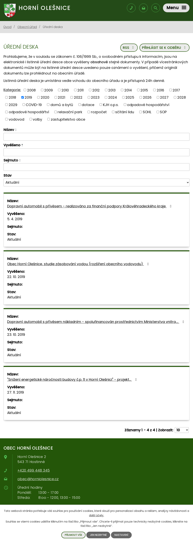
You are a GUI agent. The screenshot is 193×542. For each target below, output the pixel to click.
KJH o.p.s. (111, 104)
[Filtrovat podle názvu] (96, 137)
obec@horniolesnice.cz (38, 478)
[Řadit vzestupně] (16, 129)
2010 (65, 90)
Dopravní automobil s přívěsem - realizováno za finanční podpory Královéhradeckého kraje (90, 206)
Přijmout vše (73, 535)
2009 (48, 90)
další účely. (96, 515)
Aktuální (14, 239)
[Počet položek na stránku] (182, 430)
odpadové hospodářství (148, 104)
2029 (13, 104)
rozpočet (99, 112)
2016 (160, 90)
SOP (163, 112)
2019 (28, 97)
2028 (181, 97)
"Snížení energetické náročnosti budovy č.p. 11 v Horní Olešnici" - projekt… (72, 379)
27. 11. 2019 (15, 392)
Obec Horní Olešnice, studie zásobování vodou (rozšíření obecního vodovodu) (78, 263)
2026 (147, 97)
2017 (176, 90)
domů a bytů (61, 104)
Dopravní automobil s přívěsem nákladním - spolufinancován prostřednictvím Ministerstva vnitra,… (96, 321)
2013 (112, 90)
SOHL (147, 112)
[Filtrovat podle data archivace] (96, 167)
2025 (129, 97)
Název (8, 129)
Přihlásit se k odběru (164, 47)
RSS (129, 47)
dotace (88, 104)
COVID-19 (34, 104)
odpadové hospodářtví (29, 112)
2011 (80, 90)
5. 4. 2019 (14, 219)
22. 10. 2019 (16, 276)
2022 (78, 97)
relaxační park (70, 112)
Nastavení (121, 535)
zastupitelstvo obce (68, 119)
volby (37, 119)
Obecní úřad (27, 27)
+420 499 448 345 (33, 470)
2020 (45, 97)
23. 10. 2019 (16, 334)
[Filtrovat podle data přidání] (96, 152)
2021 (61, 97)
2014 (128, 90)
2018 (12, 97)
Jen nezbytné (98, 535)
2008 (31, 90)
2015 (144, 90)
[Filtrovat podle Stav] (96, 182)
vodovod (16, 119)
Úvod (7, 27)
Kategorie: (12, 89)
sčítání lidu (124, 112)
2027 (164, 97)
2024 (112, 97)
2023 (95, 97)
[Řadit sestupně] (16, 130)
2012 (96, 90)
